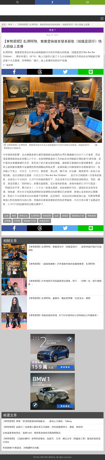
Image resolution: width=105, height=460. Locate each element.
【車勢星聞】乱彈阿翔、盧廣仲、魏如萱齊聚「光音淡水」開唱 (59, 298)
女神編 (7, 221)
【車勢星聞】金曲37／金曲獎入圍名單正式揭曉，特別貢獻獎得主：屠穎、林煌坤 (43, 427)
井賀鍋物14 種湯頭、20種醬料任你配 (21, 447)
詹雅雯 (23, 171)
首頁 (3, 24)
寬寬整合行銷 (78, 216)
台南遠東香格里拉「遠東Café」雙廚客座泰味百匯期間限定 (32, 433)
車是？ (11, 24)
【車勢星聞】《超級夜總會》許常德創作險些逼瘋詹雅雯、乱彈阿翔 (61, 264)
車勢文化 (23, 216)
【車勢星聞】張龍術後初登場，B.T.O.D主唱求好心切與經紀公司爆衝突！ (63, 315)
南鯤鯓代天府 (81, 154)
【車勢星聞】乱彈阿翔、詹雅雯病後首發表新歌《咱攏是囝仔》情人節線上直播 (53, 24)
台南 (6, 216)
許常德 (32, 158)
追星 (56, 216)
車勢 (14, 216)
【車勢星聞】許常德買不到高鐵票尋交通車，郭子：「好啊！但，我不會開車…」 (64, 283)
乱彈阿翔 (34, 171)
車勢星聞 (47, 216)
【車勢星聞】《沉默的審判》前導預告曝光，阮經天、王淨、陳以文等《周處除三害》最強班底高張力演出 (51, 440)
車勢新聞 (92, 216)
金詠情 (9, 65)
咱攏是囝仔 (40, 175)
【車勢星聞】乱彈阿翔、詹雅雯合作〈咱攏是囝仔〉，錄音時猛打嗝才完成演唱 (64, 248)
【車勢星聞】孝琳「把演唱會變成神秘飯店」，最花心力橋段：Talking (37, 421)
